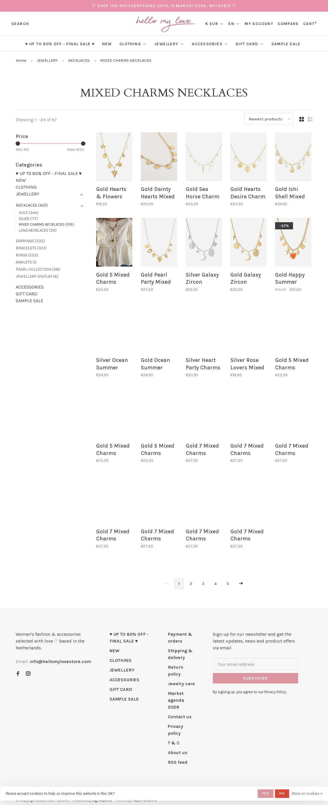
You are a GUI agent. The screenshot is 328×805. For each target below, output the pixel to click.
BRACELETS (31, 248)
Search (20, 23)
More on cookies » (307, 793)
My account (259, 23)
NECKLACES (79, 60)
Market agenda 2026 (176, 693)
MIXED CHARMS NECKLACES (125, 60)
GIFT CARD (247, 44)
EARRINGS (30, 240)
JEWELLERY (166, 44)
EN (231, 23)
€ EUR (212, 23)
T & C (174, 736)
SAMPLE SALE (285, 44)
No (282, 793)
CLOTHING (130, 44)
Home (21, 60)
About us (177, 746)
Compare (288, 23)
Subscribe (255, 671)
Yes (265, 793)
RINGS (27, 255)
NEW (107, 44)
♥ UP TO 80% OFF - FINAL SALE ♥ (60, 44)
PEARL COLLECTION (38, 269)
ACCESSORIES (207, 44)
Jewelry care (181, 677)
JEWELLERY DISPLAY (37, 276)
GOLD (28, 213)
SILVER (28, 219)
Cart (310, 23)
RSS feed (177, 755)
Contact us (180, 710)
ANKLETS (26, 262)
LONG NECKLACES (38, 230)
